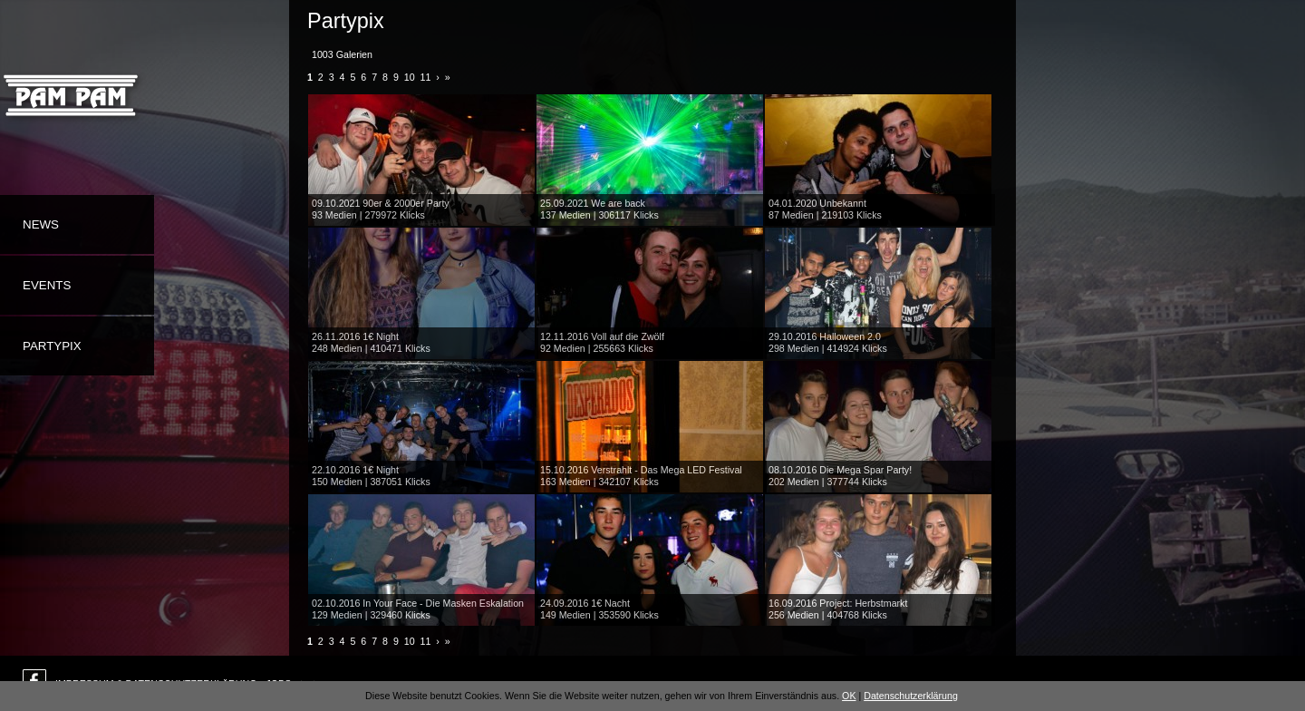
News (41, 224)
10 (409, 77)
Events (47, 285)
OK (849, 695)
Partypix (52, 346)
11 (425, 77)
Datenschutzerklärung (911, 695)
